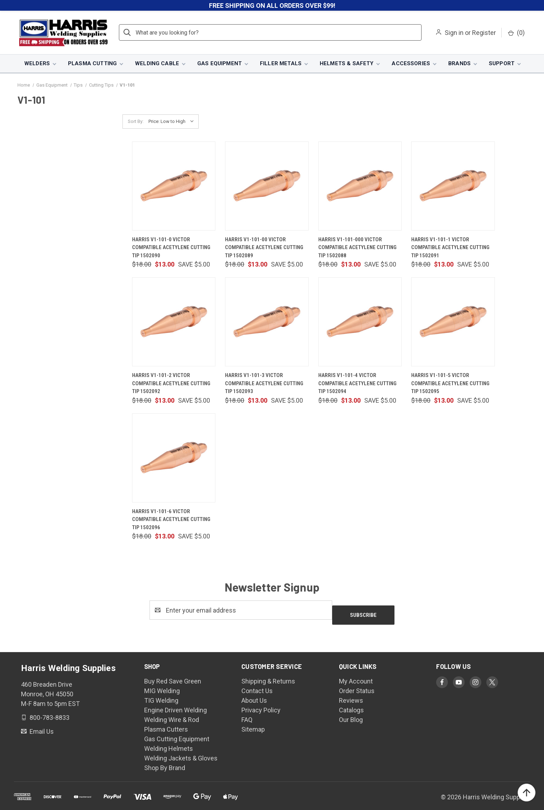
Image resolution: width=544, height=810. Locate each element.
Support (501, 64)
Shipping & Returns (268, 677)
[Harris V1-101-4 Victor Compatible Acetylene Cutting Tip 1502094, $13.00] (360, 322)
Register (484, 33)
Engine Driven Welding (175, 706)
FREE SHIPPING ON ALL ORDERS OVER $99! (272, 5)
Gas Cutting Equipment (176, 734)
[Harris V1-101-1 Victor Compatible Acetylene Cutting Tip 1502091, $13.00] (453, 186)
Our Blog (351, 715)
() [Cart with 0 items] (516, 33)
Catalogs (351, 706)
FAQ (246, 715)
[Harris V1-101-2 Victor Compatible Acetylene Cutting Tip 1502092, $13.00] (174, 322)
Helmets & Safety (346, 64)
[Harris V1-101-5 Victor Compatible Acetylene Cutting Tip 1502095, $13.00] (453, 322)
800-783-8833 (48, 713)
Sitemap (253, 725)
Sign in (454, 33)
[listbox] (172, 122)
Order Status (357, 686)
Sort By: (135, 122)
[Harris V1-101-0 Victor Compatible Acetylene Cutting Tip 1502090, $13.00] (174, 186)
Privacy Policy (261, 706)
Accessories (411, 64)
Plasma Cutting (92, 64)
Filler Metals (281, 64)
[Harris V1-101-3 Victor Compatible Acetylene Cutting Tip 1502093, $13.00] (266, 322)
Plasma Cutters (166, 725)
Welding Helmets (168, 744)
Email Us (41, 727)
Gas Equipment (219, 64)
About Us (254, 696)
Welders (37, 64)
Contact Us (257, 686)
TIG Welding (161, 696)
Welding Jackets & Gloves (181, 754)
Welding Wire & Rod (171, 715)
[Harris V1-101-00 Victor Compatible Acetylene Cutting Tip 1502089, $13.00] (266, 186)
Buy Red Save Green (172, 677)
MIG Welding (162, 686)
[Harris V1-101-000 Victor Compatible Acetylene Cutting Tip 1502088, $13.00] (360, 186)
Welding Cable (157, 64)
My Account (356, 677)
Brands (459, 64)
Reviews (351, 696)
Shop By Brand (164, 763)
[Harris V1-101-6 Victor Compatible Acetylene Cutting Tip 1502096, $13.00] (174, 458)
